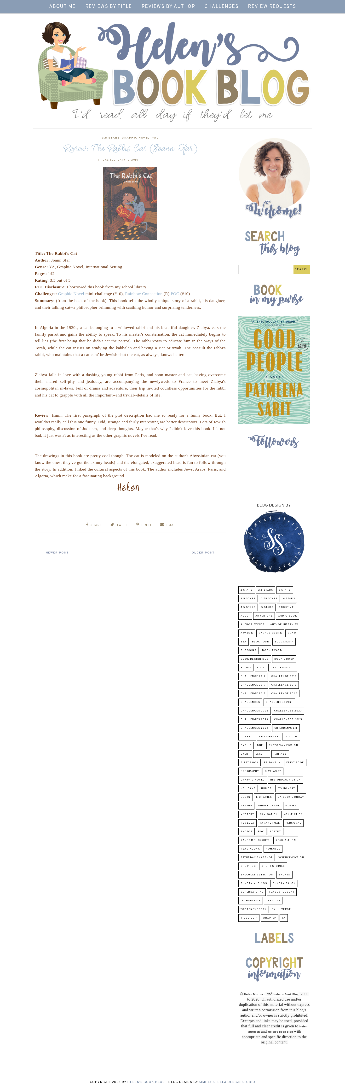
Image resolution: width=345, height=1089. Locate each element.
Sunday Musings (254, 883)
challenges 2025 (288, 719)
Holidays (248, 788)
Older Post (202, 553)
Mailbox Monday (290, 797)
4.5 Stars (248, 607)
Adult (245, 615)
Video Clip (249, 918)
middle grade (269, 805)
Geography (250, 771)
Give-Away (273, 771)
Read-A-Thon (286, 840)
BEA (244, 641)
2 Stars (247, 590)
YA (284, 918)
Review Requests (272, 7)
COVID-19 (291, 736)
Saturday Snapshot (257, 857)
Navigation (269, 814)
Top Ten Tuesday (254, 909)
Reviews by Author (168, 7)
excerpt (261, 754)
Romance (273, 848)
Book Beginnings (255, 659)
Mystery (247, 814)
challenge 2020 (284, 693)
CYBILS (246, 745)
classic (247, 736)
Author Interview (284, 624)
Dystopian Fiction (283, 745)
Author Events (253, 624)
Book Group (284, 659)
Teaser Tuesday (281, 892)
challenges (250, 702)
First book (250, 762)
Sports (284, 874)
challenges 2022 (255, 710)
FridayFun (272, 762)
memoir (246, 805)
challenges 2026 (255, 728)
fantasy (280, 754)
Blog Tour (260, 641)
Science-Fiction (291, 857)
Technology (251, 900)
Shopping (248, 866)
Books (246, 667)
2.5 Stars (265, 590)
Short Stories (273, 866)
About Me (62, 7)
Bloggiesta (284, 641)
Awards (247, 633)
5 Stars (267, 607)
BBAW (292, 633)
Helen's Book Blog (146, 1082)
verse (286, 909)
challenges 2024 (255, 719)
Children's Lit (286, 728)
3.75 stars (269, 598)
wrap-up (269, 918)
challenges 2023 (288, 710)
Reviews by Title (108, 7)
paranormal (270, 823)
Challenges (221, 7)
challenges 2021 (279, 702)
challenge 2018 (284, 685)
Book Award (272, 650)
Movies (291, 805)
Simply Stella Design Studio (227, 1082)
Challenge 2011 (282, 667)
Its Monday (286, 788)
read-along (250, 848)
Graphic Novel (136, 138)
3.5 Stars (111, 138)
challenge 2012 (253, 676)
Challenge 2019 (253, 693)
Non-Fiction (293, 814)
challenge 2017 (253, 685)
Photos (247, 831)
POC (155, 138)
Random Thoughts (255, 840)
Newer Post (57, 553)
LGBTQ (246, 797)
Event (245, 754)
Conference (269, 736)
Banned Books (270, 633)
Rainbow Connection (143, 293)
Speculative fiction (257, 874)
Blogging (249, 650)
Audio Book (287, 615)
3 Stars (285, 590)
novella (247, 823)
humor (266, 788)
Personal (293, 823)
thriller (273, 900)
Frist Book (295, 762)
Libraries (264, 797)
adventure (264, 615)
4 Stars (289, 598)
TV (274, 909)
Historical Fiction (285, 779)
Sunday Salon (284, 883)
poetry (275, 831)
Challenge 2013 (283, 676)
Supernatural (252, 892)
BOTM (261, 667)
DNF (260, 745)
